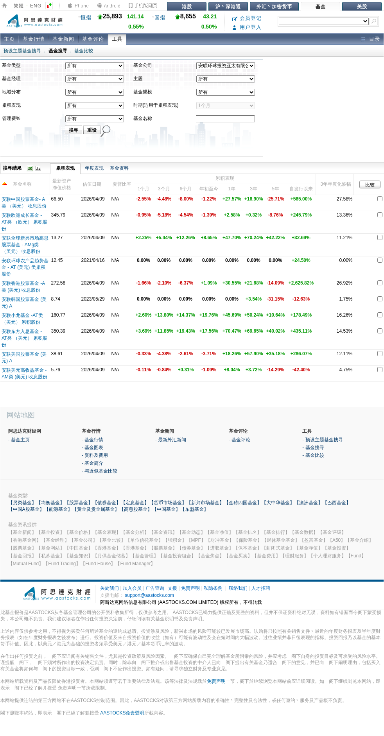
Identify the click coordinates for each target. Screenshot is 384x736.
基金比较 (83, 51)
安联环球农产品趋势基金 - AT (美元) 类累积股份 (25, 267)
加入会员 (132, 588)
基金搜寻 (57, 51)
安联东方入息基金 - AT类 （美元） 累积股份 (24, 338)
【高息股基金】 (135, 509)
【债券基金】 (107, 502)
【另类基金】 (22, 502)
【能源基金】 (58, 509)
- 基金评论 (239, 439)
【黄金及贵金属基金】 (95, 509)
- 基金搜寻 (313, 447)
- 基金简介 (92, 463)
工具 (117, 39)
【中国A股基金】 (26, 509)
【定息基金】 (135, 502)
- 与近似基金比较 (99, 471)
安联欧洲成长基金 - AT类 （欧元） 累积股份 (24, 222)
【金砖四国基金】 (243, 502)
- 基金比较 (313, 455)
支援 (172, 588)
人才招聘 (260, 588)
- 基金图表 (92, 447)
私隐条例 (213, 588)
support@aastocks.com (149, 595)
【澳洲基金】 (308, 502)
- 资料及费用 (95, 455)
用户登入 (247, 27)
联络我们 (238, 588)
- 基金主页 (19, 439)
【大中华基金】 (278, 502)
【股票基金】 (79, 502)
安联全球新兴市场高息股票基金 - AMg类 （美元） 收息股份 (25, 244)
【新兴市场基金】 (205, 502)
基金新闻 (63, 39)
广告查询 (154, 588)
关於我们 (109, 588)
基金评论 (93, 39)
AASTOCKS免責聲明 (122, 713)
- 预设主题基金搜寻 (322, 439)
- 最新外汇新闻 (170, 439)
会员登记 (247, 18)
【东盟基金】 (194, 509)
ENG (35, 6)
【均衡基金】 (50, 502)
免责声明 (190, 588)
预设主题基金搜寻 (22, 51)
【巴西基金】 (337, 502)
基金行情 (34, 39)
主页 (9, 39)
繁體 (19, 6)
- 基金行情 (92, 439)
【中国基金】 (166, 509)
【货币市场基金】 (168, 502)
